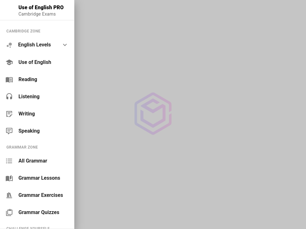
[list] (37, 81)
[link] (37, 62)
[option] (37, 45)
